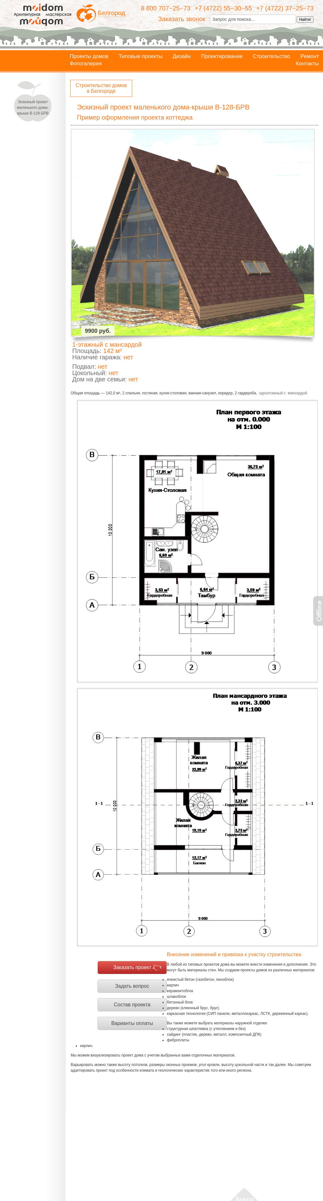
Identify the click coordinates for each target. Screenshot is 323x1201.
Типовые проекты (140, 56)
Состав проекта (132, 1004)
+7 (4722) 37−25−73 (285, 8)
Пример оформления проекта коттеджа (135, 117)
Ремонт (310, 56)
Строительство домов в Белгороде (101, 88)
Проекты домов (89, 56)
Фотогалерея (86, 64)
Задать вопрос (132, 986)
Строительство (271, 56)
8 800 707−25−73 (166, 8)
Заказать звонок (181, 18)
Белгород (111, 12)
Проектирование (222, 56)
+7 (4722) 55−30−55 (223, 8)
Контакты (307, 64)
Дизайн (182, 56)
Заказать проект (132, 967)
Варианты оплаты (132, 1023)
